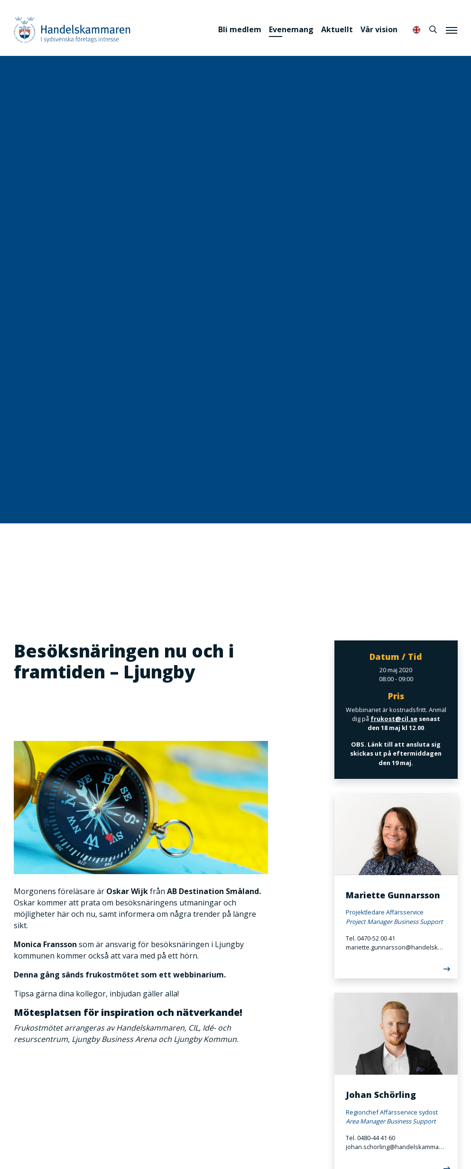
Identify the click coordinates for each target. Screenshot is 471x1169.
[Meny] (451, 30)
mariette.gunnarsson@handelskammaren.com (396, 947)
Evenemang (291, 29)
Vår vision (378, 29)
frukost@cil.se (393, 718)
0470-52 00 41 (376, 938)
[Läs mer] (396, 970)
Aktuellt (337, 29)
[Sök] (433, 29)
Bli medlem (239, 29)
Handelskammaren (72, 29)
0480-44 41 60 (376, 1137)
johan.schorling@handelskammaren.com (396, 1146)
